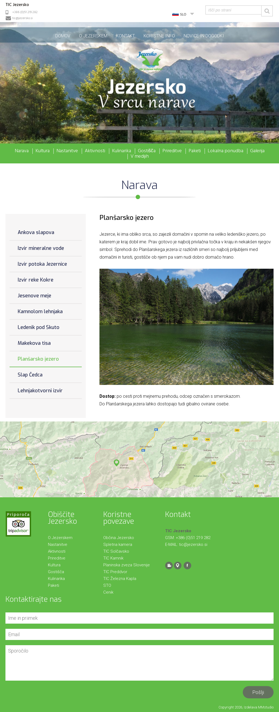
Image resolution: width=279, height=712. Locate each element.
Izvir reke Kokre (35, 280)
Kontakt (125, 35)
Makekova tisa (34, 343)
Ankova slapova (36, 232)
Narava (22, 151)
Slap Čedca (30, 375)
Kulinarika (121, 151)
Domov (62, 35)
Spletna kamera (117, 544)
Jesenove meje (34, 295)
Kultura (42, 151)
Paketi (195, 151)
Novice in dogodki (204, 35)
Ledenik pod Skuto (38, 327)
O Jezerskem (93, 35)
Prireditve (172, 151)
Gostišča (147, 151)
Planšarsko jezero (38, 359)
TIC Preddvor (115, 571)
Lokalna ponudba (225, 151)
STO (107, 585)
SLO (183, 14)
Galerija (257, 151)
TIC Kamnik (113, 558)
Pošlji (258, 692)
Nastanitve (67, 151)
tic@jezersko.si (22, 18)
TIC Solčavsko (116, 551)
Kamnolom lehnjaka (40, 311)
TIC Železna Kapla (119, 578)
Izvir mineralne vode (41, 248)
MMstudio (266, 707)
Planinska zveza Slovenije (126, 565)
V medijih (140, 156)
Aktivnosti (95, 151)
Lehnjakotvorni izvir (40, 390)
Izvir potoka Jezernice (42, 264)
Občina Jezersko (118, 537)
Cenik (108, 592)
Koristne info (159, 35)
